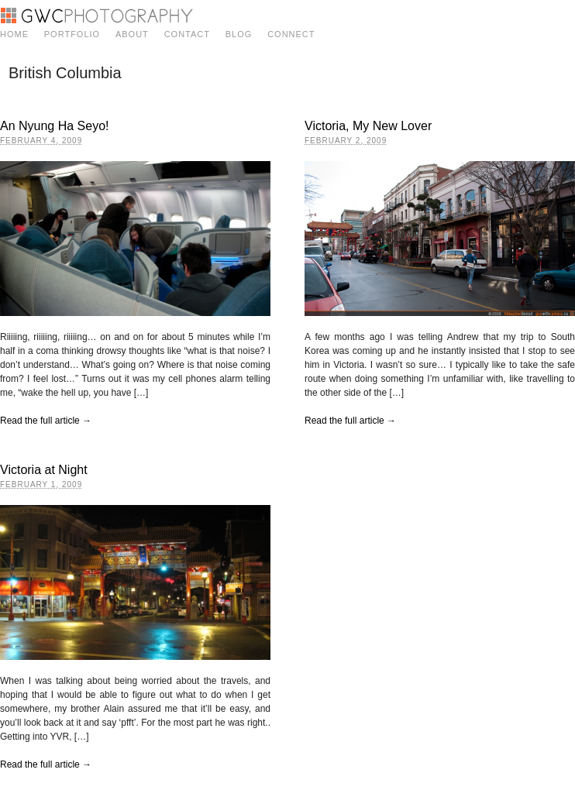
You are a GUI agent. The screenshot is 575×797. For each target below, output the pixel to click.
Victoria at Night (44, 469)
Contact (187, 34)
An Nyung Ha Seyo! (54, 125)
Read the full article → (45, 420)
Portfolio (72, 34)
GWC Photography (96, 15)
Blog (239, 34)
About (132, 34)
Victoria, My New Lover (368, 125)
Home (14, 34)
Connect (291, 34)
